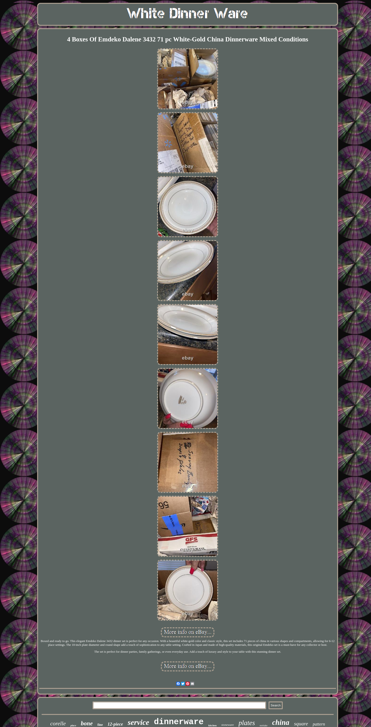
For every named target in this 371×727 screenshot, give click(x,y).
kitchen (212, 725)
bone (87, 723)
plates (246, 723)
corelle (58, 723)
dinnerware (178, 722)
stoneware (227, 725)
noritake (264, 725)
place (73, 725)
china (280, 722)
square (301, 724)
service (138, 722)
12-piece (115, 724)
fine (100, 725)
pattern (319, 724)
